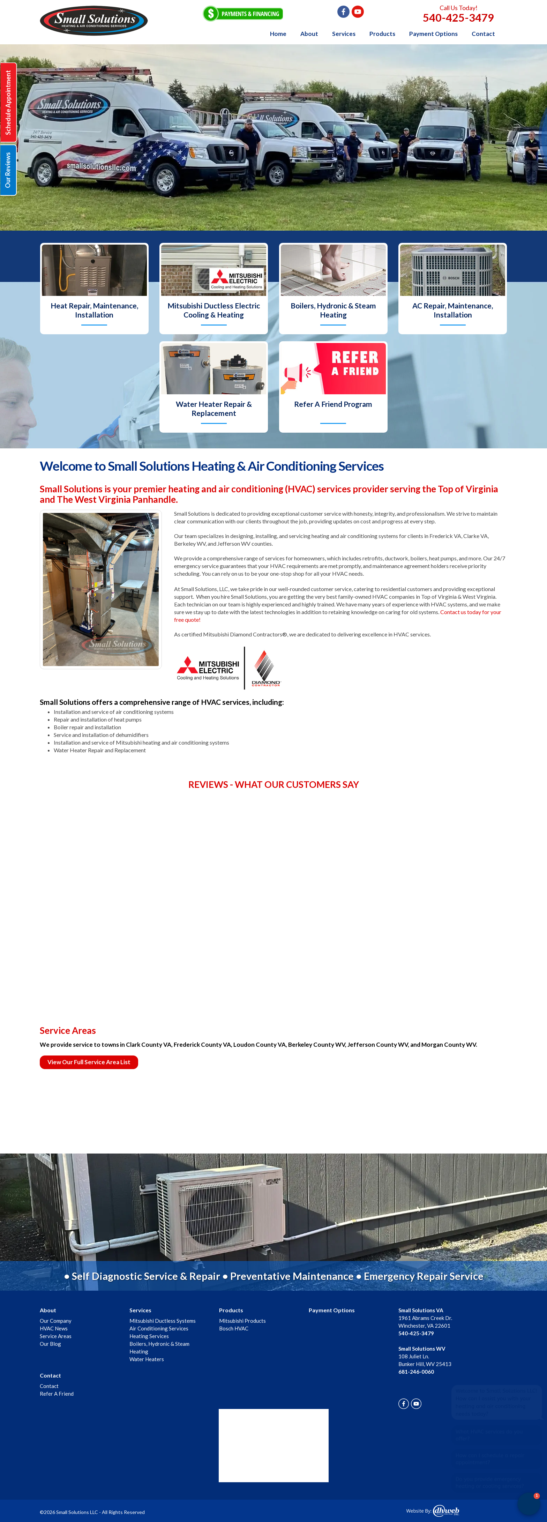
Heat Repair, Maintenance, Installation (94, 310)
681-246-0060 (416, 1371)
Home (278, 33)
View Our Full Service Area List (88, 1062)
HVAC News (54, 1328)
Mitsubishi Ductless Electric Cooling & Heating (213, 310)
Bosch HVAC (233, 1328)
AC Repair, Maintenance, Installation (452, 310)
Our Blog (50, 1344)
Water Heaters (146, 1359)
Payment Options (433, 33)
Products (382, 33)
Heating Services (149, 1336)
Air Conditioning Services (158, 1328)
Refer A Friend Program (333, 404)
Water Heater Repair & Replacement (214, 408)
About (309, 33)
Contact (483, 33)
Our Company (56, 1321)
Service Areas (56, 1336)
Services (343, 33)
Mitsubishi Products (242, 1321)
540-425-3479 (458, 17)
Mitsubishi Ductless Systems (162, 1321)
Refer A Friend (57, 1393)
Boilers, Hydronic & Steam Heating (333, 310)
